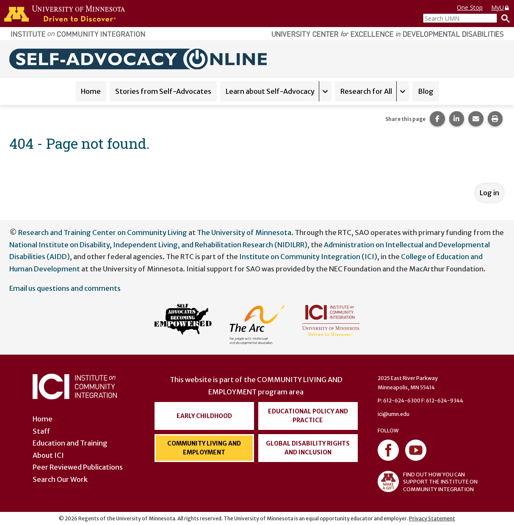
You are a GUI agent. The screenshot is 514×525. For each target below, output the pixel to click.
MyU (500, 7)
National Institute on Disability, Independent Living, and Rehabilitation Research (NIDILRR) (158, 245)
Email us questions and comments (65, 288)
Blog (426, 91)
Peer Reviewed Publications (78, 467)
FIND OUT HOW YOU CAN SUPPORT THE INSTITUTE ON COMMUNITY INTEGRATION (428, 481)
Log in (489, 193)
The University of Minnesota (244, 232)
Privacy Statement (432, 518)
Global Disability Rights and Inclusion (308, 448)
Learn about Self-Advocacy (270, 91)
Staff (41, 431)
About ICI (48, 455)
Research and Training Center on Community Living (102, 232)
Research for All (366, 91)
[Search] (503, 18)
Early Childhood (204, 416)
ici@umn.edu (393, 414)
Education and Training (70, 443)
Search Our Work (60, 479)
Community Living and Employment (204, 448)
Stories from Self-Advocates (163, 91)
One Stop (470, 7)
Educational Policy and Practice (308, 415)
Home (91, 91)
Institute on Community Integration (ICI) (308, 256)
